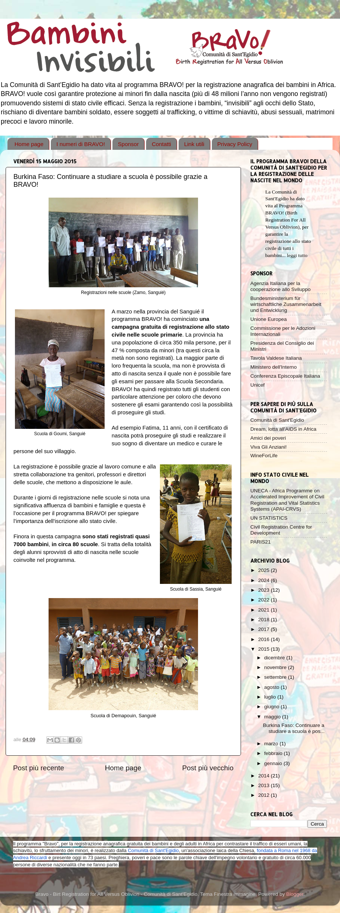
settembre (276, 677)
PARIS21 (260, 542)
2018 (264, 619)
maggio (273, 716)
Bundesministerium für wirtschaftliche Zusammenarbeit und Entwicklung (285, 304)
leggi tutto (297, 255)
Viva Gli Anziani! (268, 447)
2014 (264, 776)
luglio (270, 697)
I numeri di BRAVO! (80, 144)
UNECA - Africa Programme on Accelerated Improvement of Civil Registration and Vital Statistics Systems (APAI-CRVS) (287, 500)
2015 (264, 649)
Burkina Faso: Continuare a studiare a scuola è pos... (294, 728)
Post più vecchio (208, 768)
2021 (264, 610)
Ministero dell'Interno (273, 367)
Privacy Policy (234, 144)
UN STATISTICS (268, 518)
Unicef (257, 385)
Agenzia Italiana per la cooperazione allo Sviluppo (280, 286)
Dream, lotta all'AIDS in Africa (283, 429)
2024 (264, 580)
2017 (264, 629)
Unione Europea (268, 319)
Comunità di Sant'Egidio (277, 420)
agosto (272, 687)
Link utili (194, 144)
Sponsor (128, 144)
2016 (264, 639)
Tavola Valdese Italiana (276, 358)
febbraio (274, 753)
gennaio (274, 763)
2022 (264, 600)
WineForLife (264, 455)
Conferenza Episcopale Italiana (285, 376)
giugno (272, 706)
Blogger (294, 894)
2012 (264, 795)
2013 (264, 785)
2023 (264, 590)
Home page (29, 144)
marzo (271, 743)
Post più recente (38, 768)
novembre (276, 667)
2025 (264, 570)
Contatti (161, 144)
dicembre (275, 657)
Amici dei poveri (268, 438)
